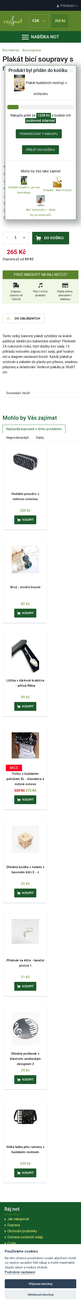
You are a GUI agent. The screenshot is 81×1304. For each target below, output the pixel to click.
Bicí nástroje (11, 50)
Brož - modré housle (25, 587)
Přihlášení (67, 6)
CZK (38, 21)
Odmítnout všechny (40, 1294)
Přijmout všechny (40, 1283)
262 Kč (60, 21)
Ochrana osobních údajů (25, 1237)
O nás (11, 1243)
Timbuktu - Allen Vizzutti (57, 190)
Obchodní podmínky (22, 1231)
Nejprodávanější (17, 438)
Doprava (13, 1225)
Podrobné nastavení (20, 1272)
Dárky (40, 438)
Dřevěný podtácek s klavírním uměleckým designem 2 (25, 1059)
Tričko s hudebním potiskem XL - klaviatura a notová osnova (25, 779)
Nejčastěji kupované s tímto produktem (34, 429)
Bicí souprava (32, 50)
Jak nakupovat (18, 1219)
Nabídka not (40, 36)
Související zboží (18, 393)
